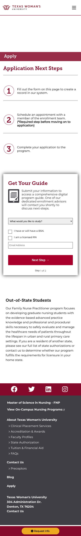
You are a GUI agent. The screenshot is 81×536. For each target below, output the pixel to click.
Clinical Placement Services (31, 426)
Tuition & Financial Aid (27, 448)
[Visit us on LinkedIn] (50, 390)
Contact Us (15, 462)
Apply (11, 486)
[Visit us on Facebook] (15, 390)
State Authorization (25, 442)
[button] (40, 531)
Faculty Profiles (22, 437)
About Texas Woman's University (32, 420)
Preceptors (19, 468)
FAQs (14, 453)
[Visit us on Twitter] (32, 390)
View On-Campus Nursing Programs (34, 409)
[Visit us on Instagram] (66, 390)
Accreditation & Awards (28, 431)
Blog (10, 477)
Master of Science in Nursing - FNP (33, 402)
